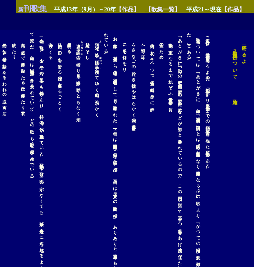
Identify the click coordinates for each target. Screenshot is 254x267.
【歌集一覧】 (146, 9)
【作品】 (111, 9)
